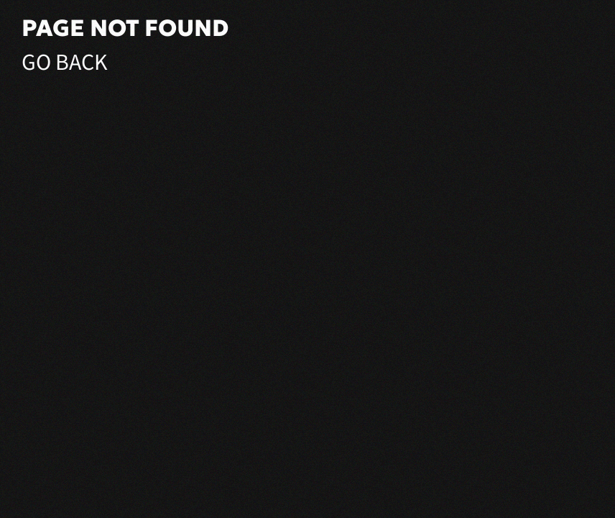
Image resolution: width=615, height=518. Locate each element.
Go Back (65, 62)
